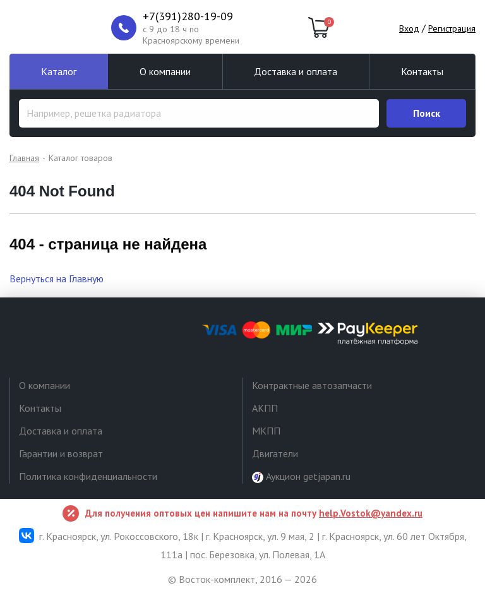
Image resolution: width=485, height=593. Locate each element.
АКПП (265, 408)
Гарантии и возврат (61, 453)
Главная (24, 158)
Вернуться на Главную (56, 278)
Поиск (426, 113)
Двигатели (275, 453)
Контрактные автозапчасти (312, 385)
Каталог (58, 71)
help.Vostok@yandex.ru (370, 513)
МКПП (266, 430)
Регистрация (452, 28)
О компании (165, 71)
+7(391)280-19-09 (188, 16)
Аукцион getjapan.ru (301, 476)
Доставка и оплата (295, 71)
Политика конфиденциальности (88, 476)
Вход (409, 28)
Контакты (422, 71)
